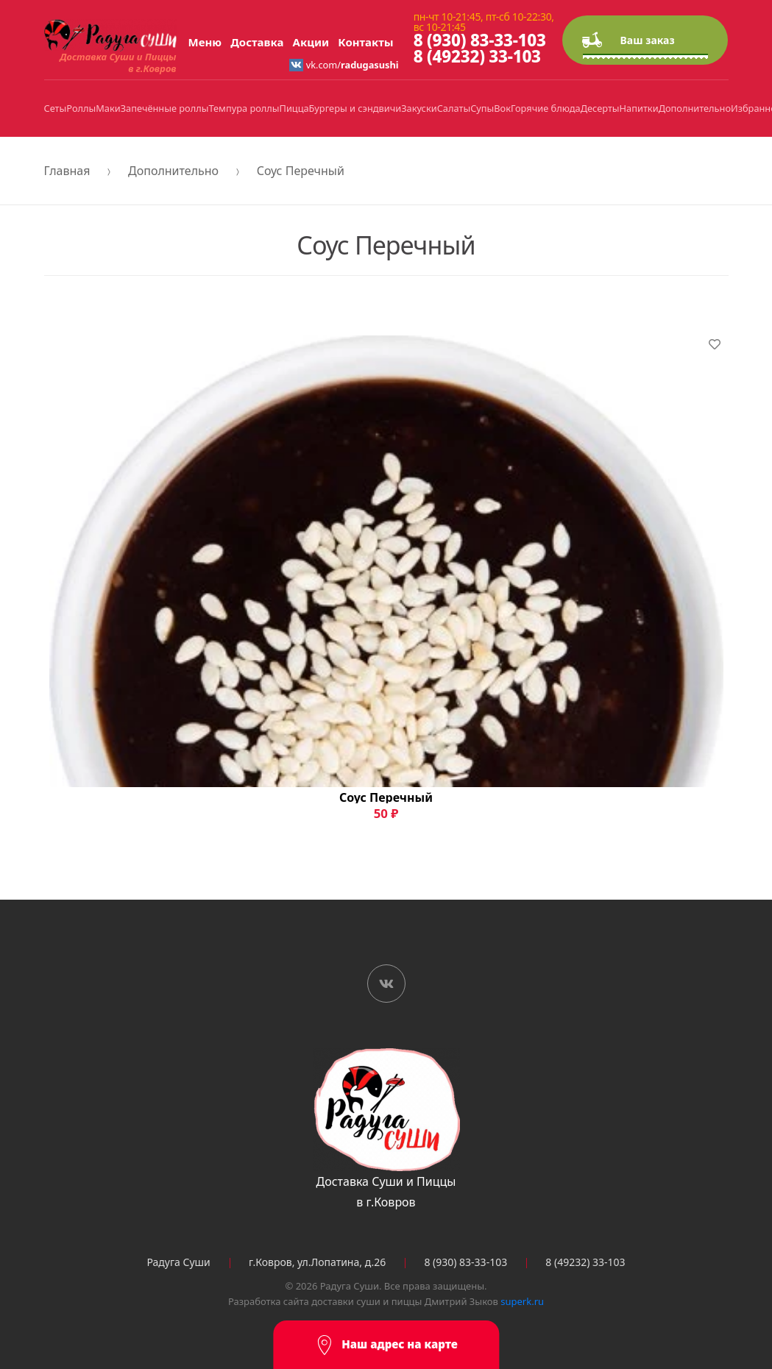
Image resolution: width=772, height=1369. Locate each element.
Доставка (256, 42)
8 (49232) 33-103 (477, 56)
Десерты (600, 108)
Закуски (418, 108)
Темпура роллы (243, 108)
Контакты (365, 42)
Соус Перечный (300, 171)
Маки (108, 108)
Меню (205, 42)
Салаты (453, 108)
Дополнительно (695, 108)
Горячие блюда (546, 108)
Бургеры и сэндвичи (355, 108)
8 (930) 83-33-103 (480, 40)
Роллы (81, 108)
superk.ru (522, 1301)
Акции (311, 42)
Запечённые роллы (165, 108)
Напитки (639, 108)
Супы (482, 108)
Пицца (294, 108)
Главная (67, 171)
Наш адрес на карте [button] (386, 1345)
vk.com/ (343, 64)
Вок (502, 108)
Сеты (55, 108)
